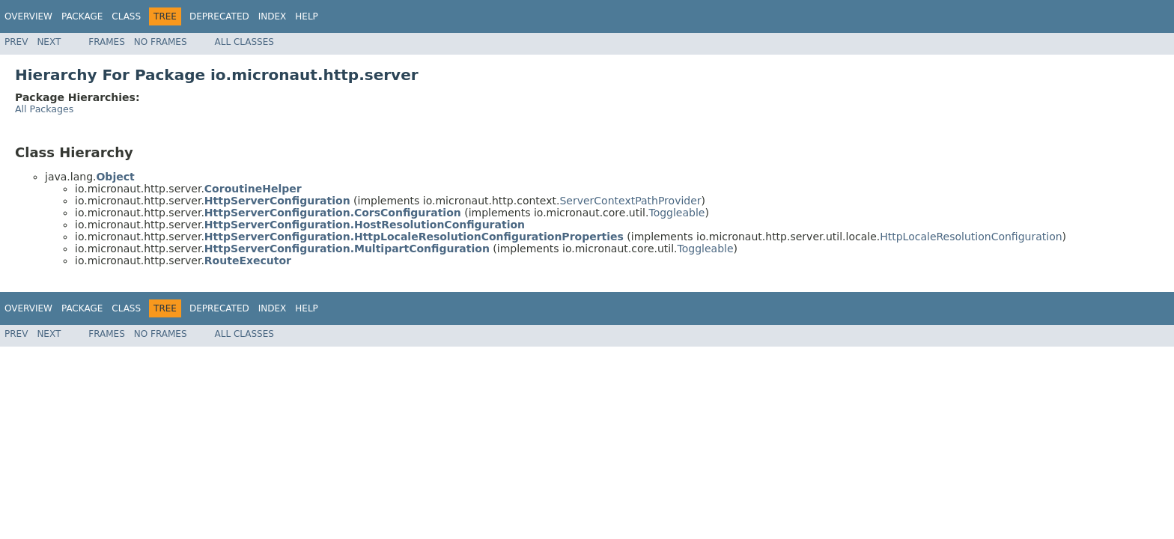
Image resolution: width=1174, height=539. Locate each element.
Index (272, 16)
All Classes (244, 42)
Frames (106, 42)
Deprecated (219, 16)
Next (49, 42)
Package (82, 16)
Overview (28, 16)
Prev (16, 42)
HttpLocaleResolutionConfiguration (971, 237)
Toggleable (676, 213)
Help (306, 16)
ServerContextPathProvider (630, 201)
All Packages (44, 109)
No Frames (160, 42)
